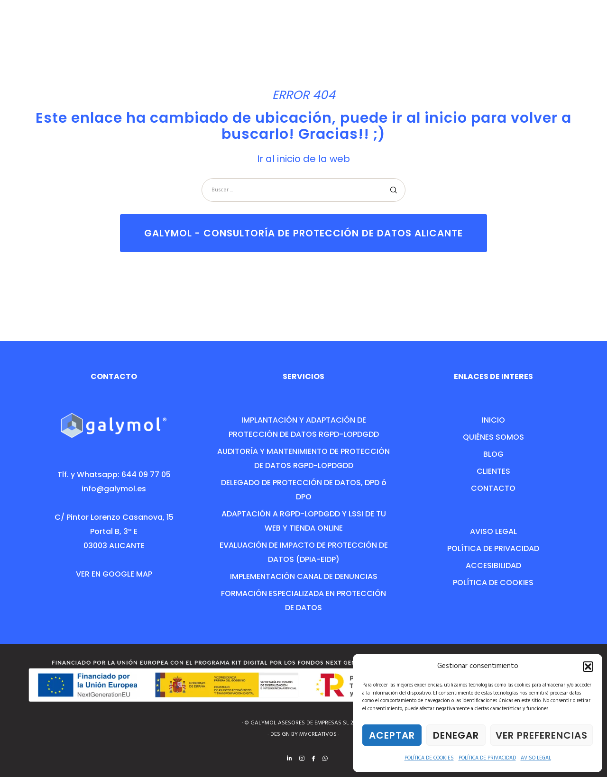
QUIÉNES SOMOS (493, 437)
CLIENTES (493, 471)
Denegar (456, 735)
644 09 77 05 (146, 474)
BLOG (493, 454)
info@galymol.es (114, 488)
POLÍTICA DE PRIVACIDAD (487, 758)
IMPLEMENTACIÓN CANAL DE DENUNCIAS (303, 576)
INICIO (493, 420)
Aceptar (392, 735)
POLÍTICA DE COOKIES (429, 758)
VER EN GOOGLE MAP (114, 574)
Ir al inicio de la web (303, 158)
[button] (588, 666)
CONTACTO (493, 488)
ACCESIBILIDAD (493, 565)
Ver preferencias (542, 735)
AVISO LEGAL (536, 758)
